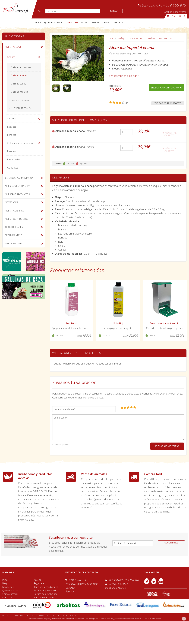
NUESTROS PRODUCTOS (17, 194)
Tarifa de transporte (44, 597)
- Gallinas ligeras (17, 83)
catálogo (72, 22)
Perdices (11, 134)
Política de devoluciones (46, 593)
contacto (119, 22)
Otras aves (12, 167)
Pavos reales (13, 159)
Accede (37, 579)
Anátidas (11, 118)
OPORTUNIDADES (14, 227)
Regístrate (39, 583)
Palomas (11, 151)
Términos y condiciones (46, 586)
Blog (4, 583)
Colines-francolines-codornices (23, 143)
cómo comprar (100, 22)
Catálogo (121, 38)
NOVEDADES (11, 202)
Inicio (37, 22)
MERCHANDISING (13, 243)
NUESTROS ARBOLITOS (16, 218)
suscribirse (171, 543)
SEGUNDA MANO (13, 235)
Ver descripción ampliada (124, 76)
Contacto (7, 597)
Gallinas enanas (165, 38)
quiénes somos (53, 22)
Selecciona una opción (166, 87)
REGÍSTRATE (181, 12)
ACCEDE (168, 12)
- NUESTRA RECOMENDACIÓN (24, 108)
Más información (154, 618)
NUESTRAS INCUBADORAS (18, 186)
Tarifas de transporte (167, 103)
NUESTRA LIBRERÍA (14, 210)
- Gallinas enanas (18, 75)
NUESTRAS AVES (136, 38)
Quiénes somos (10, 590)
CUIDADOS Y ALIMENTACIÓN (19, 177)
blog (84, 22)
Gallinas (151, 38)
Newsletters (8, 586)
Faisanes (11, 126)
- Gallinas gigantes (18, 91)
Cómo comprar (10, 593)
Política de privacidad (45, 590)
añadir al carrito (169, 134)
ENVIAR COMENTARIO (167, 446)
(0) (176, 16)
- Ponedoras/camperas (21, 100)
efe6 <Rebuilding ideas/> (71, 616)
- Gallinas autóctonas (20, 67)
